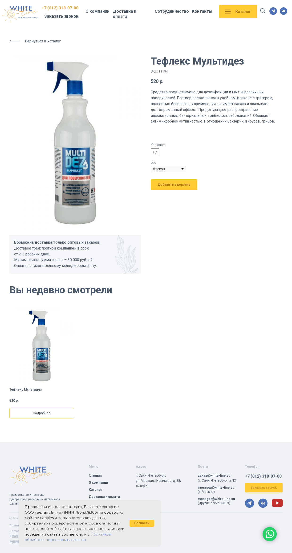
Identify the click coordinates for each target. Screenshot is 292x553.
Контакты (202, 11)
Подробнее (41, 413)
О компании (97, 11)
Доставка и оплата (124, 14)
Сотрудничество (172, 11)
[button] (264, 487)
